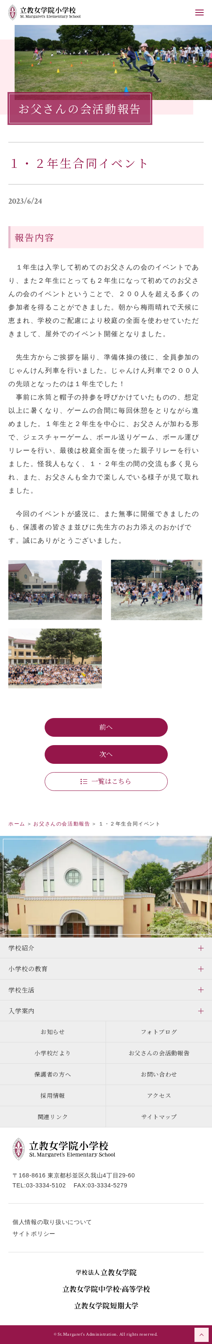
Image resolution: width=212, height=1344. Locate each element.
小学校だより (52, 1053)
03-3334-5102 (46, 1185)
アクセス (159, 1095)
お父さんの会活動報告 (159, 1053)
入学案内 (21, 1010)
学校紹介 (21, 947)
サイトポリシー (34, 1233)
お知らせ (52, 1031)
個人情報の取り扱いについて (52, 1222)
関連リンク (53, 1116)
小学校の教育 (28, 968)
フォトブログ (159, 1031)
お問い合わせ (159, 1074)
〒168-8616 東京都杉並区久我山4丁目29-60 (74, 1175)
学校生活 (21, 989)
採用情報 (52, 1095)
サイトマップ (159, 1116)
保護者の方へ (52, 1074)
